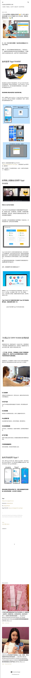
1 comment (7, 622)
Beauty (16, 6)
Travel (7, 6)
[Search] (28, 2)
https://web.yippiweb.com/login (10, 164)
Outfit (11, 6)
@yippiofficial (10, 503)
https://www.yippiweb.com (7, 500)
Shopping (21, 6)
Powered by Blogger (15, 672)
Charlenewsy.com (7, 4)
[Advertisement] (15, 570)
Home (3, 6)
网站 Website (7, 524)
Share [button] (3, 522)
